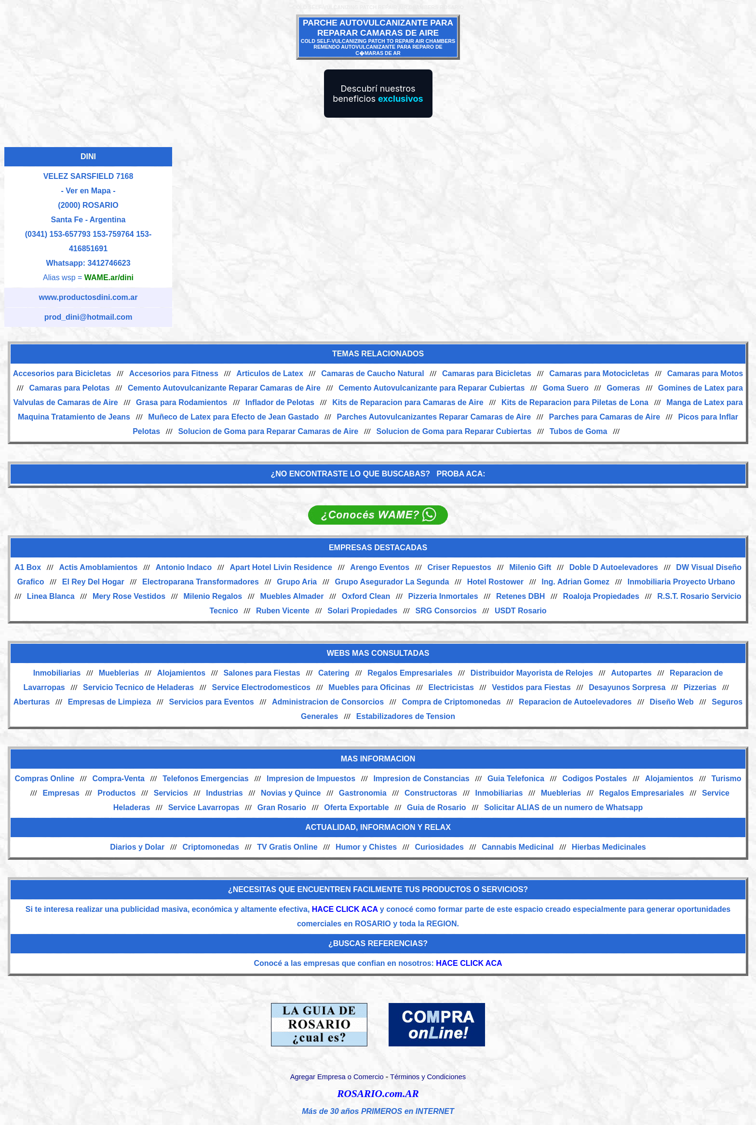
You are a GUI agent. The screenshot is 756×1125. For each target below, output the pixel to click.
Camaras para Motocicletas (599, 373)
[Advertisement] (462, 217)
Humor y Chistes (366, 847)
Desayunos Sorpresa (627, 687)
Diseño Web (672, 702)
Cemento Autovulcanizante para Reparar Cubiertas (431, 388)
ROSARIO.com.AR (377, 1093)
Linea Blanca (51, 596)
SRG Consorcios (446, 611)
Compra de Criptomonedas (451, 702)
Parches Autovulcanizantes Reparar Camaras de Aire (434, 417)
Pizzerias (700, 687)
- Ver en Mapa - (88, 191)
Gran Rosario (281, 807)
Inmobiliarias (57, 673)
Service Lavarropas (204, 807)
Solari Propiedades (362, 611)
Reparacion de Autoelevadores (575, 702)
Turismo (727, 778)
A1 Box (27, 567)
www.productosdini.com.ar (88, 297)
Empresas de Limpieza (109, 702)
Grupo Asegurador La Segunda (392, 582)
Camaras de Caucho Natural (372, 373)
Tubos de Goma (579, 431)
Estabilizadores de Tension (405, 716)
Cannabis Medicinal (518, 847)
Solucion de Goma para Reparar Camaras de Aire (268, 431)
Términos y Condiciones (428, 1077)
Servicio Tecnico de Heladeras (138, 687)
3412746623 (109, 263)
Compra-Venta (118, 778)
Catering (334, 673)
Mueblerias (119, 673)
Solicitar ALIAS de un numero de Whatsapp (563, 807)
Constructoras (431, 793)
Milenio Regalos (212, 596)
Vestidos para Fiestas (531, 687)
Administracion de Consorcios (328, 702)
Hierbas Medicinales (609, 847)
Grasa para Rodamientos (181, 402)
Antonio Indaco (184, 567)
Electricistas (451, 687)
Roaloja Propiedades (601, 596)
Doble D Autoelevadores (613, 567)
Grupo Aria (297, 582)
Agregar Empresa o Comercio (337, 1077)
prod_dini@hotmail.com (88, 317)
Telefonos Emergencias (205, 778)
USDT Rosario (521, 611)
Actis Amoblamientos (98, 567)
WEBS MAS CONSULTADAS (378, 653)
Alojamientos (181, 673)
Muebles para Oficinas (369, 687)
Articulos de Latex (269, 373)
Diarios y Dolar (137, 847)
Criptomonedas (211, 847)
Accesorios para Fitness (173, 373)
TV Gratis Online (287, 847)
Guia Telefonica (515, 778)
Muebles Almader (292, 596)
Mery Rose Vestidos (129, 596)
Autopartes (631, 673)
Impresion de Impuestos (311, 778)
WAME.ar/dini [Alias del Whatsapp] (109, 277)
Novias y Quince (291, 793)
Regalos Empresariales (409, 673)
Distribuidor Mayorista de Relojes (532, 673)
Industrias (224, 793)
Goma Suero (566, 388)
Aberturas (32, 702)
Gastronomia (363, 793)
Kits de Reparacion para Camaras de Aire (407, 402)
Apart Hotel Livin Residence (281, 567)
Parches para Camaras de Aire (604, 417)
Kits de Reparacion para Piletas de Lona (574, 402)
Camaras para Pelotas (69, 388)
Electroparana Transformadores (200, 582)
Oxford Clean (366, 596)
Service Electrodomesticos (261, 687)
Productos (116, 793)
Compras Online (44, 778)
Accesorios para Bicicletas (62, 373)
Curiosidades (439, 847)
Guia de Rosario (436, 807)
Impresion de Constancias (421, 778)
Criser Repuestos (459, 567)
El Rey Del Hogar (93, 582)
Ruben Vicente (283, 611)
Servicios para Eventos (211, 702)
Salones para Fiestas (261, 673)
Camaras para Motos (705, 373)
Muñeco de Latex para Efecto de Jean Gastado (233, 417)
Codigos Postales (594, 778)
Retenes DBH (520, 596)
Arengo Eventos (379, 567)
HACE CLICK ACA (345, 909)
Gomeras (623, 388)
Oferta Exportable (356, 807)
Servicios (171, 793)
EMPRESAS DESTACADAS (378, 547)
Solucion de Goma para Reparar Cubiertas (454, 431)
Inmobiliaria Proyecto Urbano (681, 582)
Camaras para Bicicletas (486, 373)
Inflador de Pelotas (279, 402)
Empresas (61, 793)
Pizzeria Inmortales (443, 596)
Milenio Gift (530, 567)
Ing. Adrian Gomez (575, 582)
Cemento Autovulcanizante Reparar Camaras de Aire (224, 388)
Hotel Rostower (495, 582)
